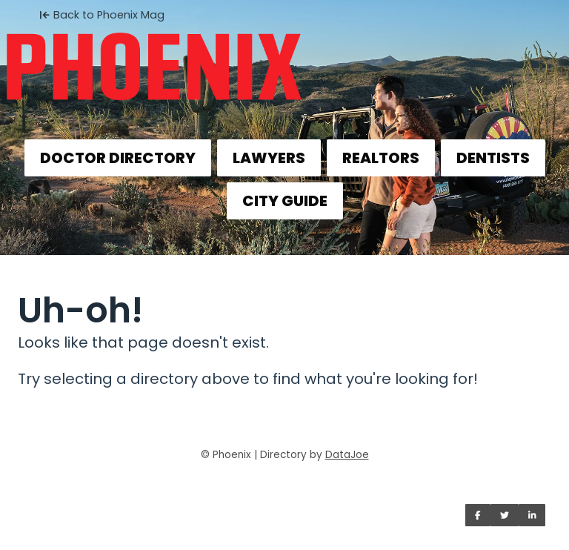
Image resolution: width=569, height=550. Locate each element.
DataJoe (347, 455)
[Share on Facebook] (477, 515)
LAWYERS (269, 158)
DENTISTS (493, 158)
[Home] (284, 56)
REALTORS (380, 158)
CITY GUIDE (284, 200)
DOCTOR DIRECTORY (118, 158)
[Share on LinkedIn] (532, 515)
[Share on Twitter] (504, 515)
